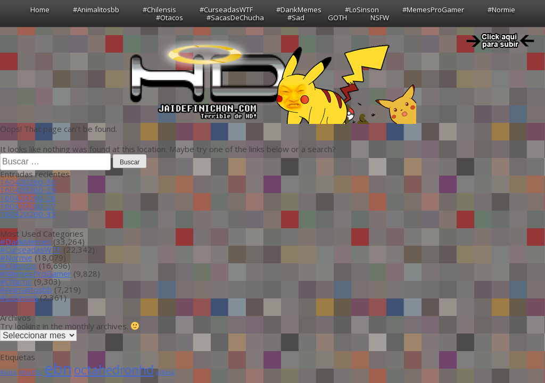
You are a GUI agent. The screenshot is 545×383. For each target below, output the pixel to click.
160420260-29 (28, 190)
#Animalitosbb (96, 9)
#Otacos (169, 17)
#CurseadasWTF (226, 9)
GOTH (337, 17)
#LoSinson (362, 9)
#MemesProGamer (433, 9)
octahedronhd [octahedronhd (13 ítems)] (114, 370)
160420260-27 (28, 206)
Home (39, 9)
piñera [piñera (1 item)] (165, 372)
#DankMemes (298, 9)
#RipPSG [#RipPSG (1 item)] (30, 372)
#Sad (295, 17)
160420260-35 (28, 214)
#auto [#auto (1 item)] (8, 372)
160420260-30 (28, 182)
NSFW (379, 17)
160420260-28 (28, 198)
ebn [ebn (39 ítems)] (58, 368)
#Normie (501, 9)
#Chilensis (159, 9)
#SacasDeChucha (235, 17)
